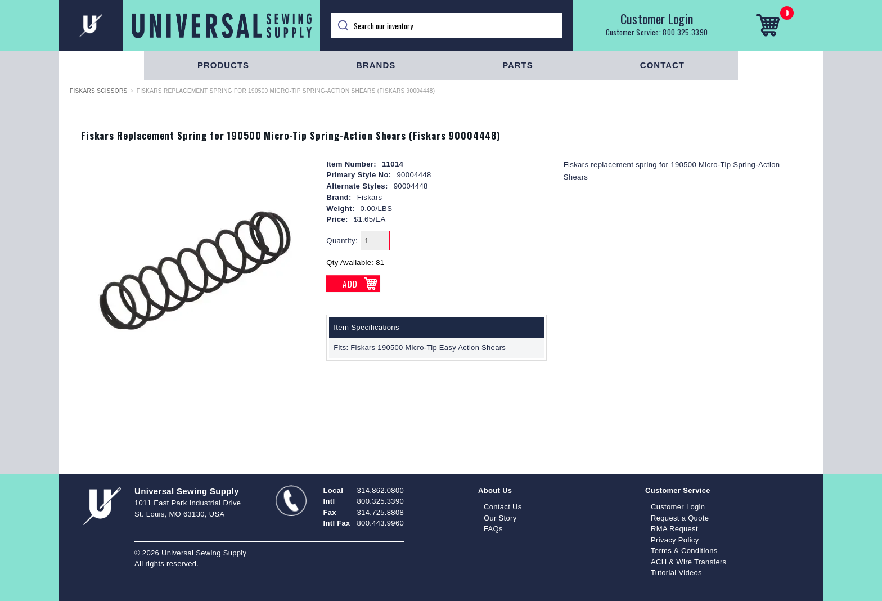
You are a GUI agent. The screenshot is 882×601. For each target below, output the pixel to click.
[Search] (446, 25)
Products (223, 65)
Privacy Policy (675, 540)
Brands (375, 65)
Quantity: (342, 240)
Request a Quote (680, 518)
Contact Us (503, 507)
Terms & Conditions (684, 550)
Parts (517, 65)
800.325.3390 (685, 32)
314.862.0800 (380, 490)
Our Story (500, 518)
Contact (662, 65)
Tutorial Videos (676, 572)
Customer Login (657, 19)
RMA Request (674, 528)
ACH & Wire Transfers (688, 562)
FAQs (493, 528)
